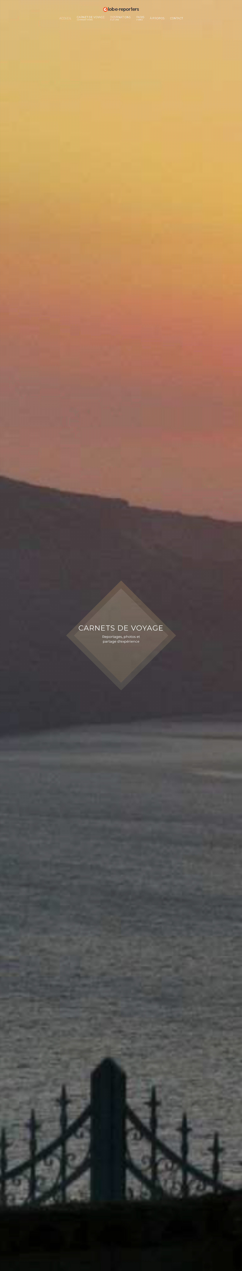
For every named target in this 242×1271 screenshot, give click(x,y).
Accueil (65, 18)
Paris (140, 18)
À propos (157, 18)
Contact (176, 18)
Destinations (120, 18)
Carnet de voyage (91, 18)
